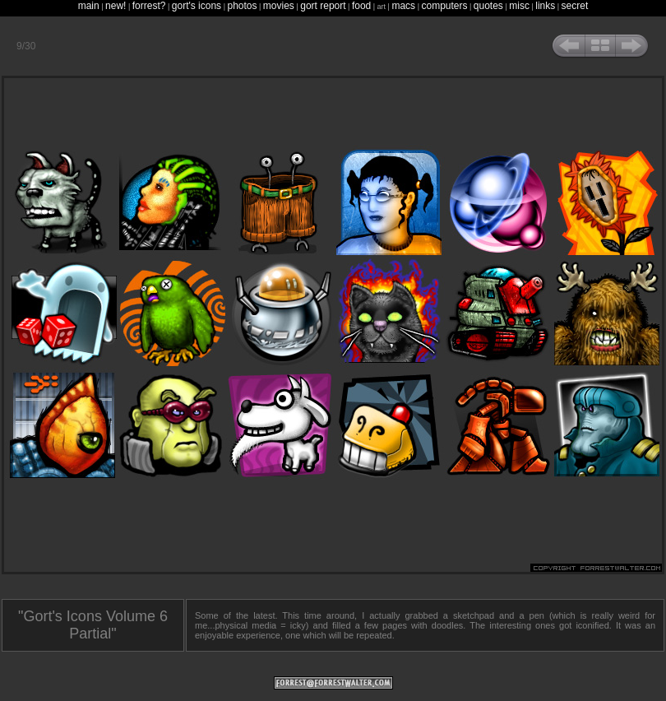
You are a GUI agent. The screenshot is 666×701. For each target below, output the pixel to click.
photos (242, 6)
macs (403, 6)
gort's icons (196, 6)
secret (575, 6)
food (361, 6)
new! (115, 6)
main (88, 6)
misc (519, 6)
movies (278, 6)
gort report (322, 6)
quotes (488, 6)
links (545, 6)
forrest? (149, 6)
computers (444, 6)
